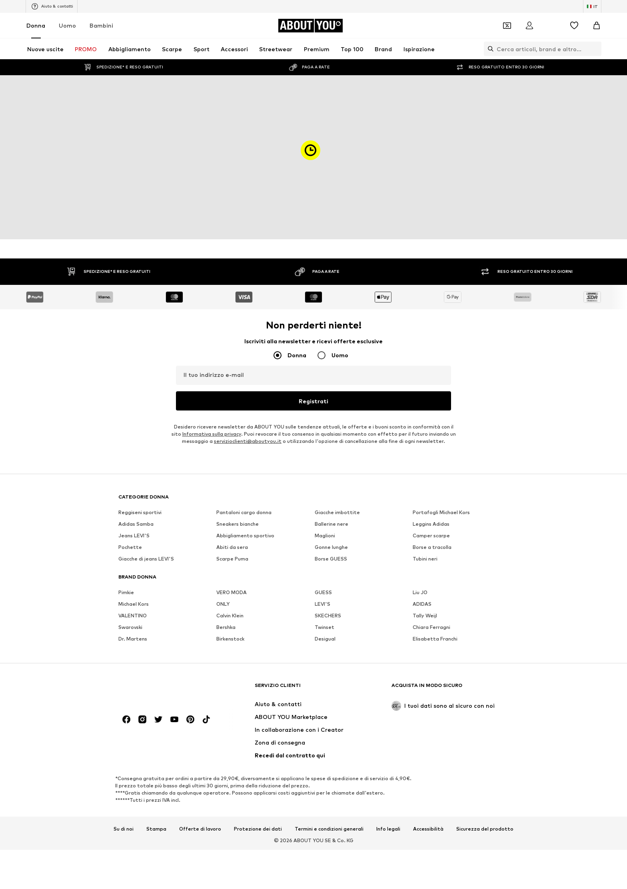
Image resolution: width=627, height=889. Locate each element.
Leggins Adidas (431, 524)
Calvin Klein (230, 616)
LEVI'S (322, 604)
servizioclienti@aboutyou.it (248, 441)
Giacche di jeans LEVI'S (146, 559)
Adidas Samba (136, 524)
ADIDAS (422, 604)
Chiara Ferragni (431, 627)
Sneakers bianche (237, 524)
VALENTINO (132, 616)
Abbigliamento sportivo (245, 536)
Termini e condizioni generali (329, 829)
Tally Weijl (425, 616)
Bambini (101, 25)
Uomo (67, 25)
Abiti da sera (232, 547)
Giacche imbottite (337, 512)
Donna (35, 25)
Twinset (324, 627)
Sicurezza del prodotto (484, 829)
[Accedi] (529, 25)
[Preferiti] (574, 25)
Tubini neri (425, 559)
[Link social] (126, 719)
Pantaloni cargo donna (244, 512)
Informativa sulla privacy (211, 434)
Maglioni (325, 536)
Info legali (388, 829)
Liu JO (420, 592)
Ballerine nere (331, 524)
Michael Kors (133, 604)
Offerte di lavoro (200, 829)
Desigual (325, 639)
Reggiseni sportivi (140, 512)
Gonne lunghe (331, 547)
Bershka (226, 627)
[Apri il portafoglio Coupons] (507, 25)
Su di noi (124, 829)
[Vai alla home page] (310, 25)
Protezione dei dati (258, 829)
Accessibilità (428, 829)
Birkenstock (230, 639)
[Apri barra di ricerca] (488, 48)
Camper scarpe (431, 536)
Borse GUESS (331, 559)
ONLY (223, 604)
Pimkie (126, 592)
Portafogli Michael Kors (441, 512)
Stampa (156, 829)
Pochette (130, 547)
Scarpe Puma (232, 559)
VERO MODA (231, 592)
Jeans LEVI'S (134, 536)
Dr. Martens (132, 639)
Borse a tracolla (432, 547)
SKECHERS (328, 616)
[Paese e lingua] (592, 6)
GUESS (323, 592)
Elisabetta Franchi (435, 639)
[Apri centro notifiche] (552, 25)
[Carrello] (596, 25)
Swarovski (130, 627)
